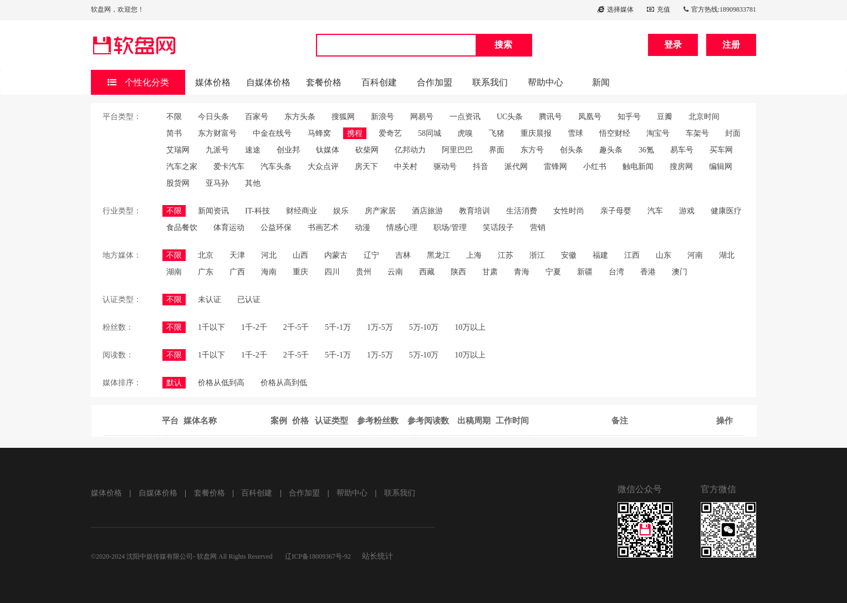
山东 (663, 255)
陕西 (458, 272)
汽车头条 (276, 166)
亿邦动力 (410, 150)
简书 (174, 133)
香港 (648, 272)
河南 (695, 255)
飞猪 (496, 133)
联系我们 (490, 82)
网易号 (421, 117)
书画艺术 (323, 227)
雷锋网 (555, 166)
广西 (237, 272)
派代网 (516, 166)
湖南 (174, 272)
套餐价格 (323, 82)
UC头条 (510, 117)
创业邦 (288, 150)
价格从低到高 (221, 383)
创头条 (571, 150)
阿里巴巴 (457, 150)
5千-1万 (338, 327)
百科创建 (379, 82)
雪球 (575, 133)
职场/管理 (450, 227)
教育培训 (474, 211)
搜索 (503, 44)
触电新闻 (638, 166)
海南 (269, 272)
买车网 (721, 150)
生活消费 (521, 211)
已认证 (249, 299)
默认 (174, 383)
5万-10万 (424, 327)
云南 (395, 272)
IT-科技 (257, 211)
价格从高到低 (284, 383)
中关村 (405, 166)
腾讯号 (550, 117)
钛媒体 (327, 150)
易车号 (681, 150)
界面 (496, 150)
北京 (205, 255)
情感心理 (401, 227)
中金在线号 (272, 133)
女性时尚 (568, 211)
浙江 (537, 255)
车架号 (697, 133)
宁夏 (553, 272)
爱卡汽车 (228, 166)
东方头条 (299, 117)
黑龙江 (438, 255)
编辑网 (720, 166)
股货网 (178, 183)
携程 (355, 133)
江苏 (505, 255)
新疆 (585, 272)
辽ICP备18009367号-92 (318, 556)
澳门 (679, 272)
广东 (205, 272)
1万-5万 (380, 327)
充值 (658, 9)
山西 (300, 255)
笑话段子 (498, 227)
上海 (474, 255)
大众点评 (323, 166)
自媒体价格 (268, 82)
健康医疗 (726, 211)
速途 (253, 150)
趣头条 (611, 150)
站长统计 (377, 556)
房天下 (366, 166)
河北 (269, 255)
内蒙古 (336, 255)
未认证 (209, 299)
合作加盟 (434, 82)
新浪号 (382, 117)
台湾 (616, 272)
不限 (174, 117)
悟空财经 (614, 133)
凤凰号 (589, 117)
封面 (733, 133)
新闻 (601, 82)
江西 (632, 255)
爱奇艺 (390, 133)
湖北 (726, 255)
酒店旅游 (427, 211)
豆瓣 (664, 117)
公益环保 (276, 227)
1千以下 (211, 327)
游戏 (687, 211)
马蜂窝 (319, 133)
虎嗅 (465, 133)
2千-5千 (296, 327)
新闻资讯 (213, 211)
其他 (253, 183)
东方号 (532, 150)
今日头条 (213, 117)
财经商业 (301, 211)
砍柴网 (367, 150)
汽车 (655, 211)
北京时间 (704, 117)
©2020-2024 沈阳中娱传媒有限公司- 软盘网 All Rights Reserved (182, 556)
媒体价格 (213, 82)
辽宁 (371, 255)
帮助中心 (545, 82)
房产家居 (380, 211)
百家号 (256, 117)
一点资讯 (465, 117)
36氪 (646, 150)
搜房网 (681, 166)
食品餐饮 (181, 227)
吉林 (403, 255)
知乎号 (629, 117)
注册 (731, 44)
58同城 (429, 133)
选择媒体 (616, 9)
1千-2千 (254, 327)
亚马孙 (217, 183)
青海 (521, 272)
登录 (673, 44)
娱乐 (341, 211)
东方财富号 (217, 133)
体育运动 (228, 227)
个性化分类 (138, 82)
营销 (537, 227)
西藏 (427, 272)
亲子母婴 (615, 211)
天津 (237, 255)
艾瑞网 (178, 150)
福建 (600, 255)
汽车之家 (181, 166)
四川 (332, 272)
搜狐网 (343, 117)
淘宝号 (658, 133)
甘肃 (490, 272)
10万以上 (470, 327)
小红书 (594, 166)
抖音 (480, 166)
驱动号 (445, 166)
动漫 (362, 227)
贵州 (363, 272)
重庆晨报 (536, 133)
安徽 (568, 255)
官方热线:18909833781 (719, 9)
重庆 (300, 272)
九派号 (217, 150)
